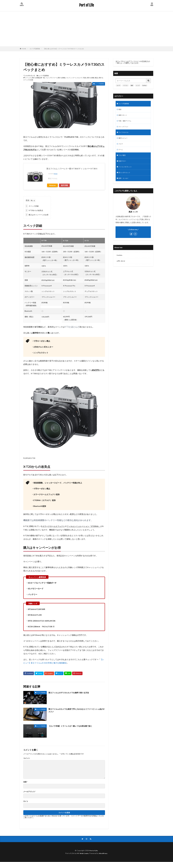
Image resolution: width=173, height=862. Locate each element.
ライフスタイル (124, 134)
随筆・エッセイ (124, 183)
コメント (26, 758)
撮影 (132, 85)
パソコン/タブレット (126, 171)
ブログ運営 (123, 159)
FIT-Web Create (82, 854)
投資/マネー (123, 165)
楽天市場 (64, 185)
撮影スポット (123, 116)
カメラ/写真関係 (35, 49)
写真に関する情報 (88, 78)
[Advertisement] (86, 28)
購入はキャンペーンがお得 (36, 214)
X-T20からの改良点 (34, 210)
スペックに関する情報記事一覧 (35, 78)
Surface (144, 85)
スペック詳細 (32, 206)
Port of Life (86, 5)
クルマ (121, 146)
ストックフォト (124, 128)
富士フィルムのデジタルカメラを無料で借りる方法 (72, 692)
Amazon (52, 185)
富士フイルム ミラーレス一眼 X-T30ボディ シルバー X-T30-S (71, 168)
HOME (24, 49)
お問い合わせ (122, 266)
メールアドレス (29, 791)
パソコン (125, 85)
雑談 (120, 110)
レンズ (138, 85)
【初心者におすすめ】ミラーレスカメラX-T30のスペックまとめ (63, 49)
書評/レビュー (124, 140)
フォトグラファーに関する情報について (58, 78)
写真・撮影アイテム (126, 122)
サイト (25, 801)
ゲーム (121, 153)
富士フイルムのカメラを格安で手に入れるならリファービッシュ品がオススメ (75, 711)
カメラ (118, 85)
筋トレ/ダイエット (125, 177)
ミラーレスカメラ (76, 78)
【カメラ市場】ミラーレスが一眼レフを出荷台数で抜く (74, 726)
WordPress (104, 854)
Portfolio (120, 260)
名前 (25, 782)
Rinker (55, 173)
